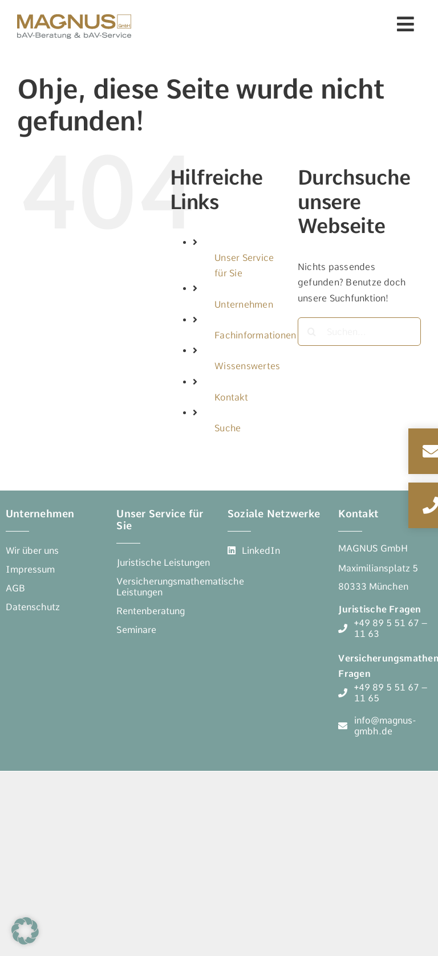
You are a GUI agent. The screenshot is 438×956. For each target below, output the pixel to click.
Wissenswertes (247, 366)
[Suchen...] (359, 331)
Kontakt (231, 397)
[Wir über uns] (32, 550)
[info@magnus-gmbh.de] (385, 726)
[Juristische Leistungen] (163, 562)
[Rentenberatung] (150, 611)
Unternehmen (243, 304)
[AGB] (15, 588)
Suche (227, 428)
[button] (25, 931)
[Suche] (312, 331)
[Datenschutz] (33, 607)
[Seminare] (136, 629)
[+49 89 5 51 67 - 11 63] (385, 628)
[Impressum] (30, 569)
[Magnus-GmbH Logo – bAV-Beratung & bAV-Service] (74, 12)
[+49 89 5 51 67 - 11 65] (385, 693)
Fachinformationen (255, 335)
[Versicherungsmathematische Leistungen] (180, 587)
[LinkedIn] (254, 550)
